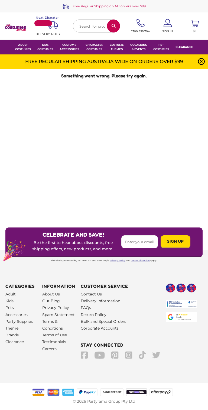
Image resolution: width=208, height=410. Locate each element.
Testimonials (54, 341)
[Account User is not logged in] (167, 26)
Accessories (16, 314)
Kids (9, 300)
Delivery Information (100, 300)
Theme (11, 328)
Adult (10, 294)
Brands (12, 335)
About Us (51, 294)
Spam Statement (58, 314)
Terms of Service (140, 260)
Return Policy (93, 314)
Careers (49, 348)
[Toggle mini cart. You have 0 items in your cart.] (194, 26)
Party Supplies (19, 321)
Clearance (184, 47)
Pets (9, 307)
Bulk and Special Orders (103, 321)
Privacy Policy (117, 260)
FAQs (86, 307)
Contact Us (91, 294)
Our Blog (51, 300)
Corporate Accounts (100, 328)
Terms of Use (54, 335)
